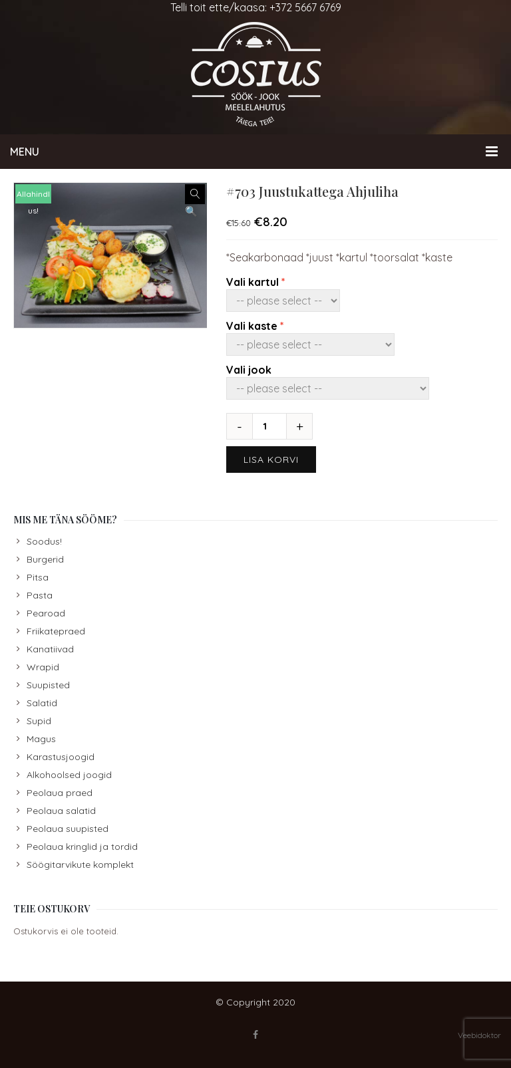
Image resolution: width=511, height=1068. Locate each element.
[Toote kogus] (269, 426)
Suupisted (48, 685)
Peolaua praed (59, 793)
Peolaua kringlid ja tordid (82, 847)
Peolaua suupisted (67, 829)
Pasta (40, 595)
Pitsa (38, 577)
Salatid (42, 703)
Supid (39, 721)
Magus (41, 739)
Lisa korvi (271, 460)
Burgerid (45, 559)
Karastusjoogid (60, 757)
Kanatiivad (50, 649)
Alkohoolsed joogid (69, 775)
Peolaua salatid (61, 811)
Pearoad (46, 613)
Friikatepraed (56, 631)
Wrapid (43, 667)
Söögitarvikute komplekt (80, 864)
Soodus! (44, 541)
